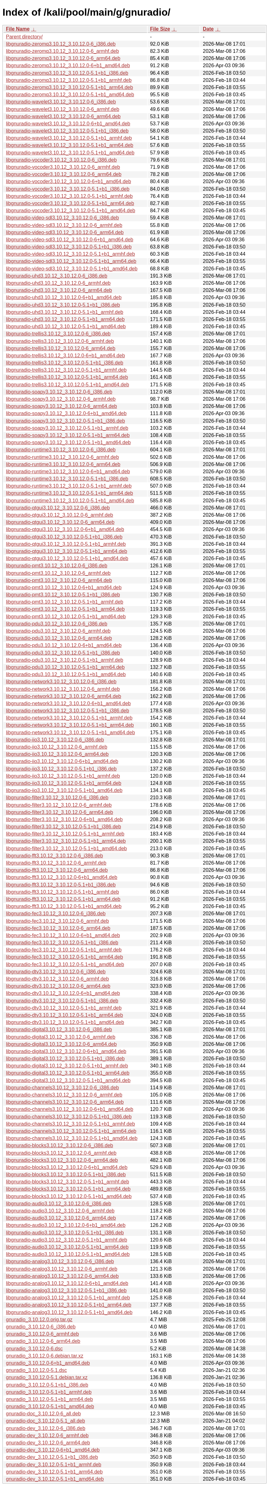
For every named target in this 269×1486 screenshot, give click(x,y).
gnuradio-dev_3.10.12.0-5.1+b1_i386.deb (52, 1457)
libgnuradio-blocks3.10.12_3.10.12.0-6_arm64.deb (62, 1160)
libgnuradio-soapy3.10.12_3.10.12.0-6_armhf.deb (60, 399)
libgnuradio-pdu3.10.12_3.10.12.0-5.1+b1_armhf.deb (64, 660)
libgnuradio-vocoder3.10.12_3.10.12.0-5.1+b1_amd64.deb (70, 210)
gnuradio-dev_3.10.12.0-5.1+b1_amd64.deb (55, 1479)
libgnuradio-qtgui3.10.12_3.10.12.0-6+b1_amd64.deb (65, 529)
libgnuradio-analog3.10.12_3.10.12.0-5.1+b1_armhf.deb (68, 1297)
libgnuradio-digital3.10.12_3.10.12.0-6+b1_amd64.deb (66, 1051)
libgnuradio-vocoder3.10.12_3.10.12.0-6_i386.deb (61, 160)
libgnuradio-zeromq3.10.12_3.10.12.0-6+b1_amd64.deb (68, 65)
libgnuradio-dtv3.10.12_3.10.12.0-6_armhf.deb (57, 978)
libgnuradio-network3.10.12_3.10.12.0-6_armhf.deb (63, 689)
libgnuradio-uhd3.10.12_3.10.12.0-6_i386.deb (56, 276)
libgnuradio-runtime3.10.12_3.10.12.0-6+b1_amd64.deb (68, 471)
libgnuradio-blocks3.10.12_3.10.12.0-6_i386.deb (59, 1145)
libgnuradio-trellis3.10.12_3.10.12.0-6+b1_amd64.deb (65, 355)
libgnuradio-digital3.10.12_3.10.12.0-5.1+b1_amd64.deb (68, 1080)
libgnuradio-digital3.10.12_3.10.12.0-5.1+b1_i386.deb (65, 1058)
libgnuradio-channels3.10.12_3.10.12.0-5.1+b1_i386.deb (69, 1116)
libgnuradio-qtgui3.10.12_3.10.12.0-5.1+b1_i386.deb (64, 537)
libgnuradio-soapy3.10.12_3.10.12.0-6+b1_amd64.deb (66, 413)
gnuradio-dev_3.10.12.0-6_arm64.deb (48, 1442)
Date (208, 29)
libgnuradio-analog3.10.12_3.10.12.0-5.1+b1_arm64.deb (68, 1305)
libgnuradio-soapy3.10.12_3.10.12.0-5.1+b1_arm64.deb (67, 435)
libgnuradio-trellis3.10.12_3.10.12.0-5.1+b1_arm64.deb (67, 377)
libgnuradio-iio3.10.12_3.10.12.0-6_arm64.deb (57, 754)
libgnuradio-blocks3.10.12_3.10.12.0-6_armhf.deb (61, 1153)
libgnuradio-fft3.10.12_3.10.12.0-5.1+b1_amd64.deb (63, 906)
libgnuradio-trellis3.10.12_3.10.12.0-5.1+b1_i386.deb (64, 362)
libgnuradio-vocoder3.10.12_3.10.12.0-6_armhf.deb (63, 167)
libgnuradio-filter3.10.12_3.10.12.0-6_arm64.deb (59, 812)
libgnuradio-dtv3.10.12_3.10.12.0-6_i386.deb (55, 971)
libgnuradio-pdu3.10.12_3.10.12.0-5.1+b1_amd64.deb (66, 674)
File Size (160, 29)
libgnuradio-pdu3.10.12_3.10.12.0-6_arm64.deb (59, 638)
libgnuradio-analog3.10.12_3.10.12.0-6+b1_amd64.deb (67, 1283)
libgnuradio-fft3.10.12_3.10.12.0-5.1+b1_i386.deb (61, 884)
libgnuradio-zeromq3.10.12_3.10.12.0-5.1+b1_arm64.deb (69, 87)
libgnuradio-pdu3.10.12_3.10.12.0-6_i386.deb (56, 623)
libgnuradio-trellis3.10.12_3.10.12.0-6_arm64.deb (60, 348)
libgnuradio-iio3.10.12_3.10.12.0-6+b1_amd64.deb (62, 761)
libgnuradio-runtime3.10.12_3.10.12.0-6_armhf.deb (62, 457)
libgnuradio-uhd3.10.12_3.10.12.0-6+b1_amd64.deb (64, 297)
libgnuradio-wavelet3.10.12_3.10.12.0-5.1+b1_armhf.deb (69, 138)
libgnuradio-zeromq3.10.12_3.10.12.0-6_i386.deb (60, 44)
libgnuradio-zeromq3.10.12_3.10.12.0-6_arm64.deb (63, 58)
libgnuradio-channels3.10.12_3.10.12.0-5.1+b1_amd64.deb (71, 1138)
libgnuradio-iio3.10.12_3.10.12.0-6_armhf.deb (56, 747)
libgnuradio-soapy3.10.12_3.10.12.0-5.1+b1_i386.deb (65, 421)
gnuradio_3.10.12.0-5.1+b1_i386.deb (47, 1385)
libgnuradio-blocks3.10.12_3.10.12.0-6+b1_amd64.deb (66, 1167)
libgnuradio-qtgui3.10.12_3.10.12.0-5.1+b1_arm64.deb (66, 551)
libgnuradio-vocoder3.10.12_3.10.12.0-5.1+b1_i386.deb (67, 189)
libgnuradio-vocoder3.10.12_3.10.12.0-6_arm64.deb (63, 174)
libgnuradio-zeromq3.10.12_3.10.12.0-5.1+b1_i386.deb (67, 73)
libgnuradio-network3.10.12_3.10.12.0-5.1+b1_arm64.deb (70, 725)
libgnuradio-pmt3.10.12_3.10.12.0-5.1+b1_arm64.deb (65, 609)
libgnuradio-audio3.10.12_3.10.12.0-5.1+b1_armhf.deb (66, 1240)
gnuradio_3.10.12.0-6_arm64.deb (43, 1341)
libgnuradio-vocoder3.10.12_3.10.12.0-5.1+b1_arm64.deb (70, 203)
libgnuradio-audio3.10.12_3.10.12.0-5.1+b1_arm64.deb (67, 1247)
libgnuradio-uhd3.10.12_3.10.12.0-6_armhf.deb (58, 283)
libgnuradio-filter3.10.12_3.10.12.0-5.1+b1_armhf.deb (65, 833)
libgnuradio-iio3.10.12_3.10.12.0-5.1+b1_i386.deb (61, 768)
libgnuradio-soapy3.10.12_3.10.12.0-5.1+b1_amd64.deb (68, 442)
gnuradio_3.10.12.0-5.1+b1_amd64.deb (50, 1406)
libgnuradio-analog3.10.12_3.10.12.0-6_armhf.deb (61, 1269)
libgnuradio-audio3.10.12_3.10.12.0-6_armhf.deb (60, 1210)
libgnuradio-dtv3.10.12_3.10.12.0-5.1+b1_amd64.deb (65, 1022)
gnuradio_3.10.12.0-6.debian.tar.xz (44, 1355)
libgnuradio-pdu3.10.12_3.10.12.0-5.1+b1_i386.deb (63, 652)
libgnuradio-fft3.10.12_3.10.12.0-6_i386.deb (54, 855)
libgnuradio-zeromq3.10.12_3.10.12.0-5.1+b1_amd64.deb (70, 94)
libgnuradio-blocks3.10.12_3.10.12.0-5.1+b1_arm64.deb (68, 1189)
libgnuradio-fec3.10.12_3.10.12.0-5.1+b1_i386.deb (62, 942)
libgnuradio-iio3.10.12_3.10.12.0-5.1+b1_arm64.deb (63, 783)
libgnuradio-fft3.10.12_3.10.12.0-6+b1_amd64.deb (61, 877)
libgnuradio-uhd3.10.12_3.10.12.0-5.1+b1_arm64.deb (65, 319)
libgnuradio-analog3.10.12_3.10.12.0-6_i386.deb (60, 1261)
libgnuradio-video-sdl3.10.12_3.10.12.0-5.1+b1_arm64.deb (71, 261)
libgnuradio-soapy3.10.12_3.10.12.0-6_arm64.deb (61, 406)
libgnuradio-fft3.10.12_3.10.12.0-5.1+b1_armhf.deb (62, 892)
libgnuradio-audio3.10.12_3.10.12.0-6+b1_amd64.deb (65, 1225)
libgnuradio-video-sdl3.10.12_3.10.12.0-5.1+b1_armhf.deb (70, 254)
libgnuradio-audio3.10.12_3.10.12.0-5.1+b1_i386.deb (65, 1232)
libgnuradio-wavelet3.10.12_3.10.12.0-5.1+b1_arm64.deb (69, 145)
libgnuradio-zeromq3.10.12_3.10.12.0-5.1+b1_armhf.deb (69, 80)
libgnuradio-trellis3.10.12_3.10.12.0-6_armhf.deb (60, 341)
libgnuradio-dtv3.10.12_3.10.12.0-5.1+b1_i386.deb (62, 1000)
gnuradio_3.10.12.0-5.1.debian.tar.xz (47, 1377)
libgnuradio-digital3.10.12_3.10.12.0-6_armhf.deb (60, 1037)
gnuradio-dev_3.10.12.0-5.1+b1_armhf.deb (53, 1464)
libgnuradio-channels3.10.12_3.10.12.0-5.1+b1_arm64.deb (71, 1131)
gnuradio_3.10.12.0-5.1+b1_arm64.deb (49, 1399)
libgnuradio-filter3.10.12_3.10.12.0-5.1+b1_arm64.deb (66, 841)
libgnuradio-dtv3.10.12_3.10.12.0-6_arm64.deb (58, 986)
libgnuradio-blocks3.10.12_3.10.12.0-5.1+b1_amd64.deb (69, 1196)
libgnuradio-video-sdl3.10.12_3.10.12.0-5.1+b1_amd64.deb (71, 268)
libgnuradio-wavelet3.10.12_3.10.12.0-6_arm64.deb (63, 116)
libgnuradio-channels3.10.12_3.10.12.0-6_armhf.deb (64, 1094)
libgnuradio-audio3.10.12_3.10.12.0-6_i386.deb (58, 1203)
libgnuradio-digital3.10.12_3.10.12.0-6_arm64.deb (61, 1044)
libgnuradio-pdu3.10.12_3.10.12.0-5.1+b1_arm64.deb (65, 667)
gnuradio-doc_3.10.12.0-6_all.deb (43, 1413)
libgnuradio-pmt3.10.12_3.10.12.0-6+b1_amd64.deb (64, 587)
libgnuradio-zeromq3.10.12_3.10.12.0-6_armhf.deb (62, 51)
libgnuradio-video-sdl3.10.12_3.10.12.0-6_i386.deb (62, 217)
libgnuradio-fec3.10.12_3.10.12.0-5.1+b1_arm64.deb (64, 957)
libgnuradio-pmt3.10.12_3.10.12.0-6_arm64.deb (59, 580)
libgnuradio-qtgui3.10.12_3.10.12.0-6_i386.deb (58, 507)
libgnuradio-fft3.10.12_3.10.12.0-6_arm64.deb (57, 870)
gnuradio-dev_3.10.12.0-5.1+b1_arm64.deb (54, 1471)
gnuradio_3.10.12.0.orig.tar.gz (39, 1319)
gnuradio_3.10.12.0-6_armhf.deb (42, 1334)
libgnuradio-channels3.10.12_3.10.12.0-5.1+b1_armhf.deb (70, 1124)
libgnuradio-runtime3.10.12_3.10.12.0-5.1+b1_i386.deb (67, 478)
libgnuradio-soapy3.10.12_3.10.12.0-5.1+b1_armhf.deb (67, 428)
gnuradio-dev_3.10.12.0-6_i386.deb (45, 1428)
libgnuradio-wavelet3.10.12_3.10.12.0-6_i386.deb (61, 101)
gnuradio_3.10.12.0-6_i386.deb (40, 1326)
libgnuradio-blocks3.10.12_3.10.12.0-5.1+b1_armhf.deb (67, 1181)
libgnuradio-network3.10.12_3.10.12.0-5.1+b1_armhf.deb (69, 717)
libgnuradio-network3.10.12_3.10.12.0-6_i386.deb (61, 681)
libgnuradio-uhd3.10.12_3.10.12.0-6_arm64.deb (59, 290)
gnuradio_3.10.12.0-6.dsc (34, 1348)
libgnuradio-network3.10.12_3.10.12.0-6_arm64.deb (63, 696)
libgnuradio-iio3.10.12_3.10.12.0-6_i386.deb (55, 739)
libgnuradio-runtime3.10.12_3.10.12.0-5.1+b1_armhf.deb (69, 486)
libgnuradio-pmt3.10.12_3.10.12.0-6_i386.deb (56, 565)
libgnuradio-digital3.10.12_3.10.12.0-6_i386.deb (59, 1029)
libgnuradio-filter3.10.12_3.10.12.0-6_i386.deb (57, 797)
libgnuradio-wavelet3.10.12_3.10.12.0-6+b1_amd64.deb (68, 123)
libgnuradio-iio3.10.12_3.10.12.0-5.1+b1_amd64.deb (64, 790)
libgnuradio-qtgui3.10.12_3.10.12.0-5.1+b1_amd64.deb (67, 558)
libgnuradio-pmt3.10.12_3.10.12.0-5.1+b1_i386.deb (63, 594)
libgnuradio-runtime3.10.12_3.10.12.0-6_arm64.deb (63, 464)
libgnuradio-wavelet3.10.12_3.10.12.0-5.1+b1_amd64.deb (70, 152)
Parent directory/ (24, 36)
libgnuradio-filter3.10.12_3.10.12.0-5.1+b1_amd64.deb (66, 848)
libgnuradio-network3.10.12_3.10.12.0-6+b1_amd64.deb (68, 703)
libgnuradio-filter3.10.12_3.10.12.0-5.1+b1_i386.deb (63, 826)
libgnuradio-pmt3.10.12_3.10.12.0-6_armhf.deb (58, 573)
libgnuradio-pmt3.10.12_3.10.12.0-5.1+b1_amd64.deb (66, 616)
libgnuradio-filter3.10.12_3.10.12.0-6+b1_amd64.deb (64, 819)
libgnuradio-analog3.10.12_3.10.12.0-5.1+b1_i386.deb (66, 1290)
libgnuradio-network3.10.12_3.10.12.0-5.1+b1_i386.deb (67, 710)
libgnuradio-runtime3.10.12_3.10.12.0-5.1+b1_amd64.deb (70, 500)
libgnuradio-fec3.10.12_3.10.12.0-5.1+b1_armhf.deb (64, 949)
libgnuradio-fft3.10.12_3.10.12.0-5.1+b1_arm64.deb (63, 899)
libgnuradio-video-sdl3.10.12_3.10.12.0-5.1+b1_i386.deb (69, 246)
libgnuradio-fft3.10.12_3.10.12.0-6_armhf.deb (56, 863)
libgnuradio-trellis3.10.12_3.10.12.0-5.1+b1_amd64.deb (67, 384)
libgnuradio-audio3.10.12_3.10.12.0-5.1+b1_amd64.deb (67, 1254)
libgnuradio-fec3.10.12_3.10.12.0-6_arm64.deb (58, 928)
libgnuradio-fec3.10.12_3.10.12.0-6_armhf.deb (57, 921)
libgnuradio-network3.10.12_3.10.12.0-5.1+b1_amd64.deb (70, 732)
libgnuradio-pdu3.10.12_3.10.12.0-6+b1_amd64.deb (64, 645)
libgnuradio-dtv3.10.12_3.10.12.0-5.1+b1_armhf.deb (64, 1008)
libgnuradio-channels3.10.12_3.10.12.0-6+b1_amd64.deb (69, 1109)
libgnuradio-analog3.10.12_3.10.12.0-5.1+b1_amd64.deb (69, 1312)
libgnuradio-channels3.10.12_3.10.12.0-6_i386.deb (62, 1087)
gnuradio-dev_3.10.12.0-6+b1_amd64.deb (52, 1450)
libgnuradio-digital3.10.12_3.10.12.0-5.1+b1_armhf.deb (67, 1065)
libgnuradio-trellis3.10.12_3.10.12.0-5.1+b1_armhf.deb (66, 370)
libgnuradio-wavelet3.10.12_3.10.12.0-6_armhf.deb (62, 109)
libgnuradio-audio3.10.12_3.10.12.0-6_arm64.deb (61, 1218)
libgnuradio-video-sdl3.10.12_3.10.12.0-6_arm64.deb (65, 232)
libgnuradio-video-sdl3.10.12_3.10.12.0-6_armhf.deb (64, 225)
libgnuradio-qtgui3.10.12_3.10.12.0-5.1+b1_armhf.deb (66, 544)
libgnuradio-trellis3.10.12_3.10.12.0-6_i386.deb (58, 333)
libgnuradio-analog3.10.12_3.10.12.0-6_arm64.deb (62, 1276)
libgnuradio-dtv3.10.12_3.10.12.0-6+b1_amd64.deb (63, 993)
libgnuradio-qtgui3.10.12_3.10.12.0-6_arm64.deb (60, 522)
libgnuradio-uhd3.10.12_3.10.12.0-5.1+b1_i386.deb (63, 305)
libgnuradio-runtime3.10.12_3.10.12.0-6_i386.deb (60, 449)
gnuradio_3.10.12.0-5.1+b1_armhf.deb (49, 1392)
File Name (18, 29)
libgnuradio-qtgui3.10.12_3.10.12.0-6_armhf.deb (59, 515)
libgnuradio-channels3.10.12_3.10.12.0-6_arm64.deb (65, 1102)
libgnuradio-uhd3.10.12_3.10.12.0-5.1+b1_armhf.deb (64, 312)
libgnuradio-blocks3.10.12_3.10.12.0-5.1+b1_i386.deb (66, 1174)
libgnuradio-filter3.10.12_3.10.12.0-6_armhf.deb (59, 805)
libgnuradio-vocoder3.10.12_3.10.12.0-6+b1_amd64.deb (68, 181)
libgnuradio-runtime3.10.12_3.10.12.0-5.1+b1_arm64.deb (69, 493)
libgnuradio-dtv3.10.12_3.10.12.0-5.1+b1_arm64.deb (64, 1015)
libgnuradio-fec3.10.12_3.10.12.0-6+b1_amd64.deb (63, 935)
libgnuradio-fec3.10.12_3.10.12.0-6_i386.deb (55, 913)
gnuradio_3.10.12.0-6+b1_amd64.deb (48, 1363)
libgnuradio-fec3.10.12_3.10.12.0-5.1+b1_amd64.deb (65, 964)
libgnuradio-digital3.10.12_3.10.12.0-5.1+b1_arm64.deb (67, 1073)
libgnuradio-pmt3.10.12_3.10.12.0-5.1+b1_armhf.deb (64, 602)
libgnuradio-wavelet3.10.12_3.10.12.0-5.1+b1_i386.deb (67, 130)
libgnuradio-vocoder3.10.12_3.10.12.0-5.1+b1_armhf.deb (69, 196)
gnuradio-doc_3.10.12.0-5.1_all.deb (45, 1420)
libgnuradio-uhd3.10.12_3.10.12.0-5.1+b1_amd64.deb (66, 326)
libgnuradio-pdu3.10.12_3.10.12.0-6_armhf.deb (58, 631)
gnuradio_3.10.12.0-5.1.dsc (36, 1370)
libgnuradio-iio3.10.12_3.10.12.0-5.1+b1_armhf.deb (63, 776)
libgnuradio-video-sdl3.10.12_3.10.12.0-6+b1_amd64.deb (69, 239)
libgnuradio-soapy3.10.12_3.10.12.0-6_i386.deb (59, 391)
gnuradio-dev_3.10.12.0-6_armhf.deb (47, 1435)
